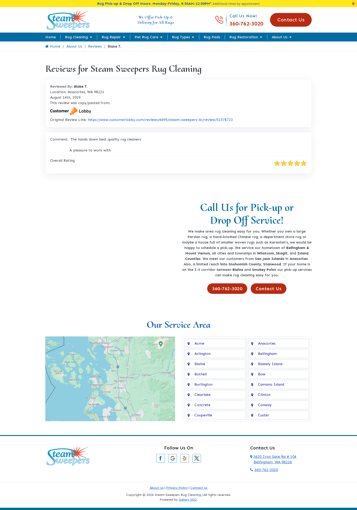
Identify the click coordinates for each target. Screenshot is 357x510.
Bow (261, 374)
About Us (279, 37)
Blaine (199, 364)
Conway (265, 405)
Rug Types (181, 37)
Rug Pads (212, 37)
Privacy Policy (177, 488)
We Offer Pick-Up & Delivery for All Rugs (156, 20)
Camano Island (271, 384)
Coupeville (203, 415)
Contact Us (290, 20)
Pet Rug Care (146, 37)
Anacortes (266, 343)
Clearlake (202, 394)
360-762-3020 (246, 23)
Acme (199, 343)
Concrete (202, 405)
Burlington (203, 384)
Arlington (202, 353)
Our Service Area (178, 325)
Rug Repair (111, 37)
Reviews (95, 46)
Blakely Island (270, 364)
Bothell (200, 374)
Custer (263, 415)
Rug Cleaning (76, 37)
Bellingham (267, 353)
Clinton (264, 394)
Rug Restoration (243, 37)
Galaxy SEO (188, 500)
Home (50, 37)
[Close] (353, 3)
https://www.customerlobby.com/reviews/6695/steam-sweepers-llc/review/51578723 (160, 120)
